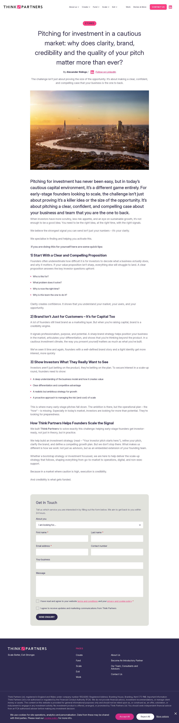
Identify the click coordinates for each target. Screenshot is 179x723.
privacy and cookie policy (119, 601)
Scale (105, 7)
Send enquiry (47, 617)
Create (86, 7)
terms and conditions (87, 601)
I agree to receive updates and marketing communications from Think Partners (78, 608)
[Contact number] (117, 552)
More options (162, 716)
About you (41, 519)
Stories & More (139, 7)
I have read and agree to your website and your (87, 601)
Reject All (145, 716)
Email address (44, 546)
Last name (97, 532)
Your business (43, 559)
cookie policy (51, 718)
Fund (96, 7)
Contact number (99, 546)
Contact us (158, 7)
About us (74, 7)
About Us (116, 655)
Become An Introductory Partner (123, 662)
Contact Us (117, 677)
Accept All (125, 716)
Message (40, 573)
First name (42, 532)
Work (128, 7)
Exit (114, 7)
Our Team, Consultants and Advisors (125, 670)
